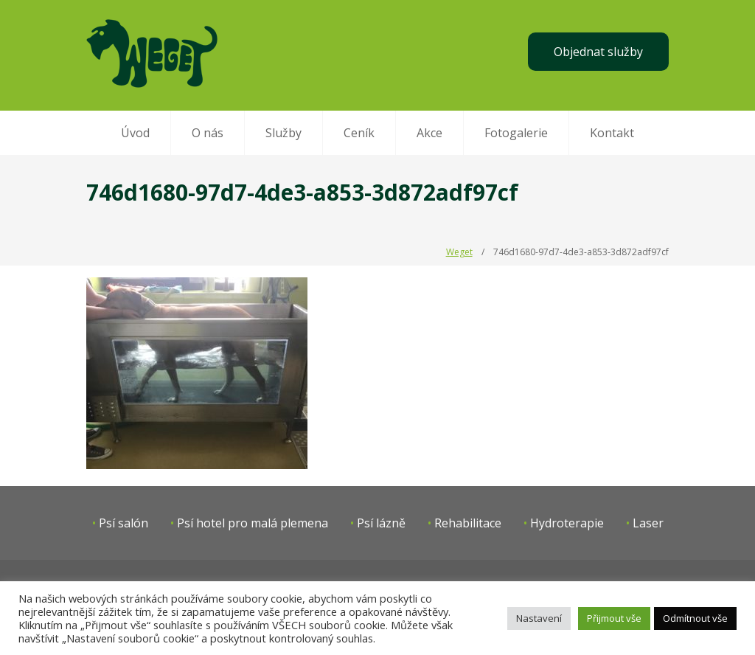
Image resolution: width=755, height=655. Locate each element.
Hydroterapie (567, 523)
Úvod (135, 133)
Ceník (359, 133)
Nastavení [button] (539, 618)
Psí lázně (381, 523)
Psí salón (123, 523)
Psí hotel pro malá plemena (252, 523)
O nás (207, 133)
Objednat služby (598, 52)
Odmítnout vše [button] (695, 618)
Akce (429, 133)
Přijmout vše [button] (614, 618)
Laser (648, 523)
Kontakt (612, 133)
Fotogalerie (516, 133)
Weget (459, 252)
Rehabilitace (467, 523)
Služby (283, 133)
